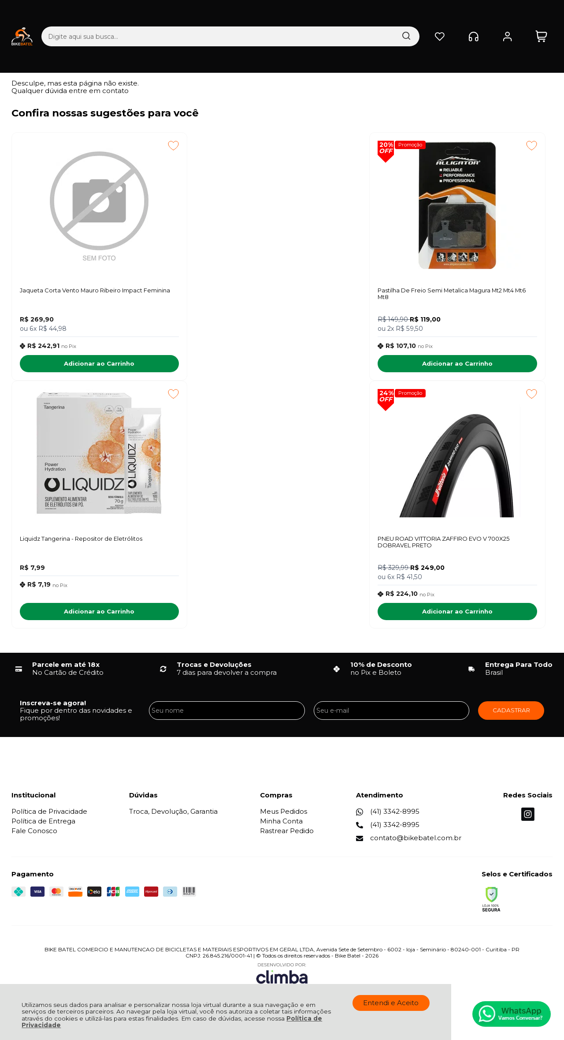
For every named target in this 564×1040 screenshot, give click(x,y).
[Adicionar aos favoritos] (126, 145)
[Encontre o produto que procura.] (321, 15)
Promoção (255, 145)
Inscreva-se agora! (53, 706)
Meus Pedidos (283, 814)
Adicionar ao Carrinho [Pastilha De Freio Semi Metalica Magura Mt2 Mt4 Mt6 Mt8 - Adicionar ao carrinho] (277, 364)
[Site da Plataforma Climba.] (282, 978)
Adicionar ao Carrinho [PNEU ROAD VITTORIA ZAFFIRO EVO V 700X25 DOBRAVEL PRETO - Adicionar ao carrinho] (76, 614)
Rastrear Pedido (287, 834)
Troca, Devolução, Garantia (173, 814)
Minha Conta (281, 824)
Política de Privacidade (49, 814)
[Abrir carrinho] (541, 15)
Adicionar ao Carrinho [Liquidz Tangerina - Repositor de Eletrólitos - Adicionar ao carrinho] (479, 364)
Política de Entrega (43, 824)
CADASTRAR (511, 713)
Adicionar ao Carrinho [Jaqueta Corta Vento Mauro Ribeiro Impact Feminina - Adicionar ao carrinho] (76, 364)
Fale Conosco (34, 834)
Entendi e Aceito (391, 1003)
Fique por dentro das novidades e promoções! (76, 717)
